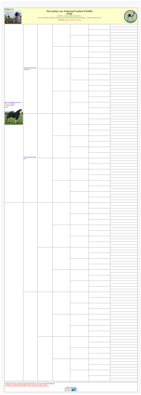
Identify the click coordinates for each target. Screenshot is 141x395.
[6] (75, 20)
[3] (67, 20)
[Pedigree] (45, 18)
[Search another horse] (94, 18)
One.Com (73, 387)
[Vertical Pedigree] (80, 18)
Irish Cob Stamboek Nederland (47, 383)
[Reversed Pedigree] (68, 18)
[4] (69, 20)
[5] (72, 20)
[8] (80, 20)
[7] (77, 20)
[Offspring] (58, 18)
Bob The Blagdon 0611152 (13, 103)
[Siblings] (51, 18)
